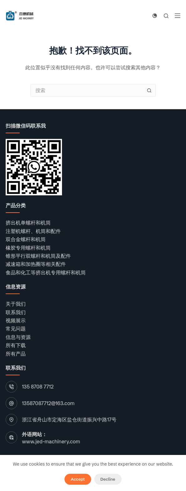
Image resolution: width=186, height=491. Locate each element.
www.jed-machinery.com (51, 441)
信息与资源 (18, 337)
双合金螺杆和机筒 (26, 239)
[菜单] (177, 15)
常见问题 (16, 328)
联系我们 (16, 312)
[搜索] (166, 15)
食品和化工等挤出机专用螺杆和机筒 (46, 272)
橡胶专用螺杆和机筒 (28, 248)
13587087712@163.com (48, 403)
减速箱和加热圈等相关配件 (36, 264)
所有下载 (16, 345)
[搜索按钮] (149, 90)
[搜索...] (86, 90)
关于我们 (16, 304)
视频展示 (16, 320)
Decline (108, 479)
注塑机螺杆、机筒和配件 (33, 231)
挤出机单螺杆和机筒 (28, 222)
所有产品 (16, 354)
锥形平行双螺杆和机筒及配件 (38, 256)
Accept (78, 479)
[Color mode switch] (155, 15)
